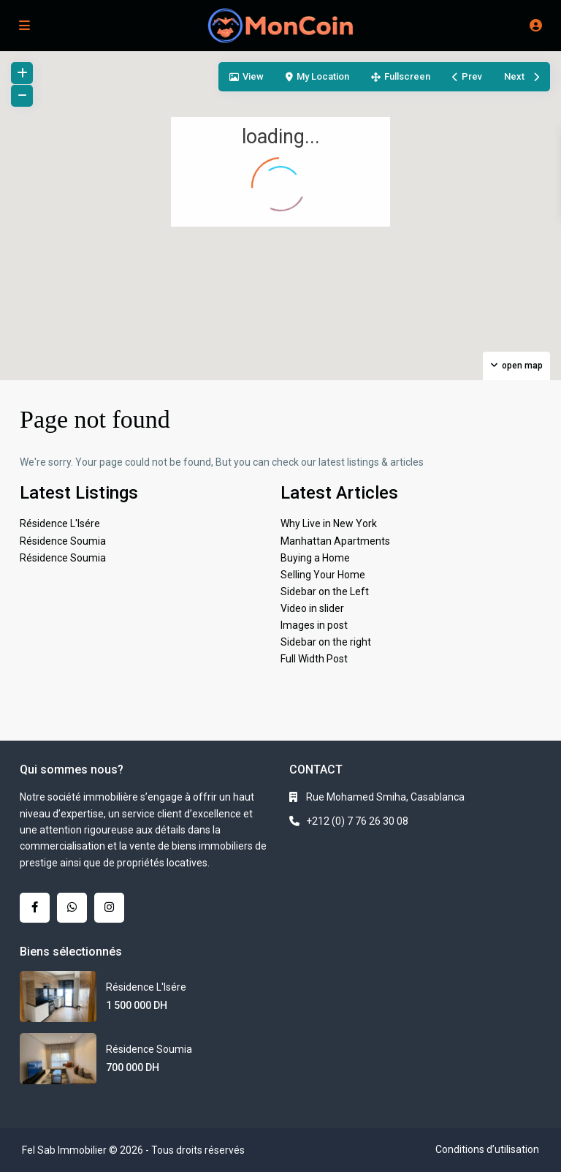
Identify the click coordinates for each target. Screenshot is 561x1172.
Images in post (314, 625)
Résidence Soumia (63, 541)
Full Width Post (314, 659)
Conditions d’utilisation (487, 1149)
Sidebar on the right (325, 642)
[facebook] (35, 908)
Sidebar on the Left (324, 591)
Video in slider (312, 608)
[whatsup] (72, 908)
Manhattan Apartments (335, 541)
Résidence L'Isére (60, 523)
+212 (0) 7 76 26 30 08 (357, 821)
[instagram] (109, 908)
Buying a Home (315, 558)
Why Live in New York (328, 523)
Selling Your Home (322, 575)
